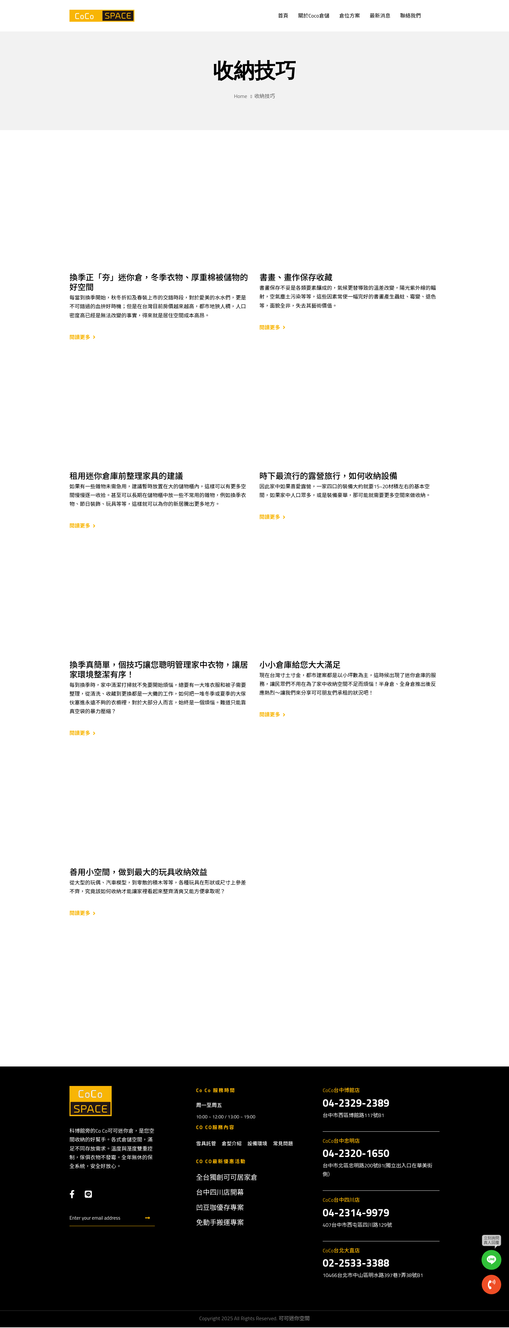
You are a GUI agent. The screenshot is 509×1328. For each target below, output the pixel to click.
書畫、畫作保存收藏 (295, 277)
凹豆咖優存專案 (220, 1208)
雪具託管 (206, 1144)
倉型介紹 (232, 1144)
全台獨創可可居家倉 (226, 1178)
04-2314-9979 (356, 1213)
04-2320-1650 (356, 1154)
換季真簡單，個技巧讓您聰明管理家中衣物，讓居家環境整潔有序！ (158, 669)
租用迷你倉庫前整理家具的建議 (126, 476)
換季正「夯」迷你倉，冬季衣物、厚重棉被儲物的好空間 (158, 282)
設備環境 (257, 1144)
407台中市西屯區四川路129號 (357, 1225)
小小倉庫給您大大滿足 (300, 665)
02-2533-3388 (356, 1263)
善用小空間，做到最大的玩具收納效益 (138, 872)
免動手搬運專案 (220, 1223)
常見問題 (283, 1144)
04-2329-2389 (356, 1103)
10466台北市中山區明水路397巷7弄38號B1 (373, 1275)
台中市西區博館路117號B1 (353, 1115)
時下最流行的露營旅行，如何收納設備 (328, 476)
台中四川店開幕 (220, 1193)
